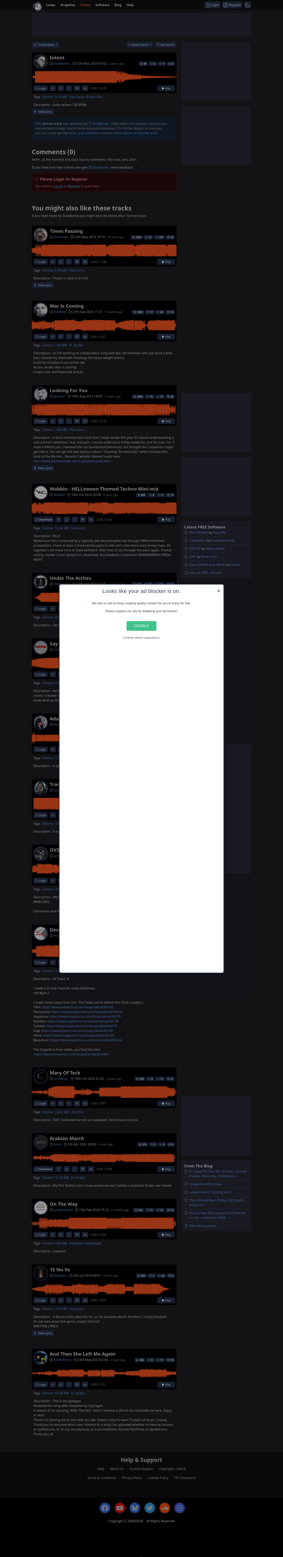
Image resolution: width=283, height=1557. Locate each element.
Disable (141, 626)
